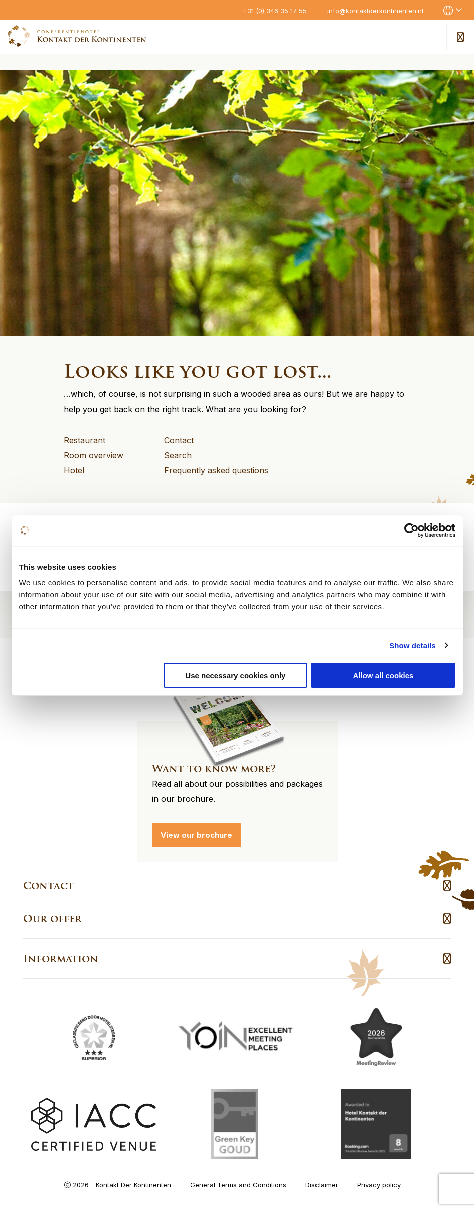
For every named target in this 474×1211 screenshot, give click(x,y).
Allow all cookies (383, 675)
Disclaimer (321, 1185)
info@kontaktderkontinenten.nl (375, 11)
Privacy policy (379, 1185)
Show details (412, 645)
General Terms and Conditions (238, 1185)
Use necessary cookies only (235, 675)
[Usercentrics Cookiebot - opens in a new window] (411, 530)
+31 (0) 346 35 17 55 (275, 11)
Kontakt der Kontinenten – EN (77, 35)
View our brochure (196, 835)
